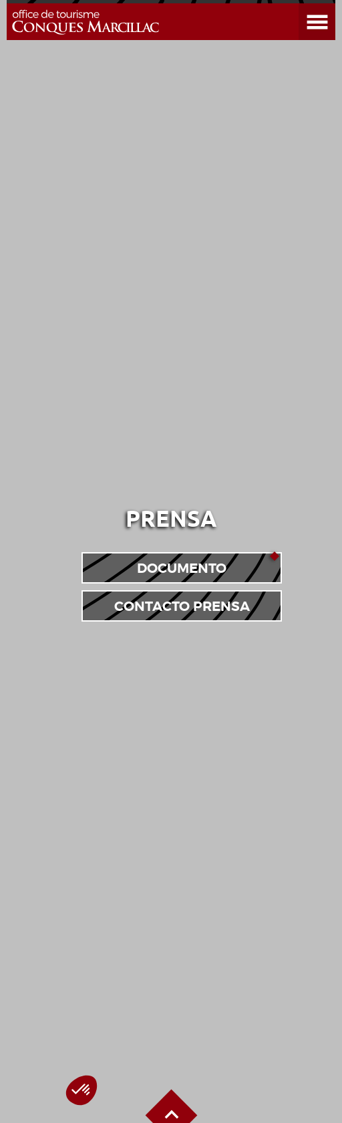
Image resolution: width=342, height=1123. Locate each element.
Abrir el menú (301, 3)
